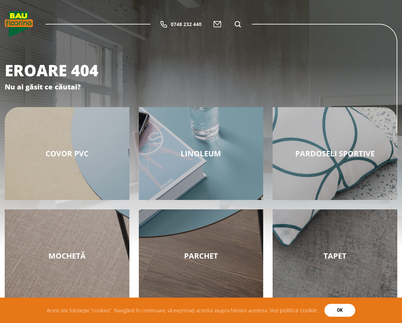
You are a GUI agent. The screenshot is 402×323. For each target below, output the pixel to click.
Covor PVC (67, 153)
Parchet (201, 255)
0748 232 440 (181, 24)
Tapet (334, 255)
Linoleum (201, 153)
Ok (340, 310)
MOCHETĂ (67, 255)
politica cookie (298, 310)
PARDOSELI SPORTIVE (335, 153)
